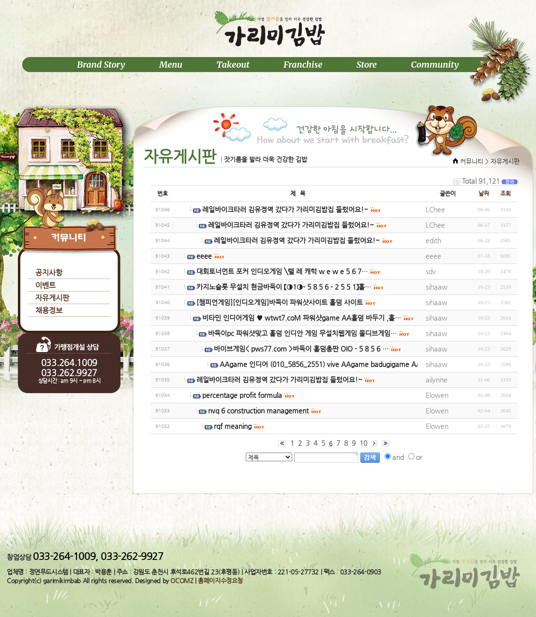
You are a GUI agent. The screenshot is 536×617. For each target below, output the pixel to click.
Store (367, 64)
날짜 (483, 193)
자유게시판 (52, 298)
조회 (505, 193)
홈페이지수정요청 (220, 580)
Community (435, 64)
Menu (170, 64)
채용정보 (48, 310)
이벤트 (45, 285)
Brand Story (101, 64)
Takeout (232, 64)
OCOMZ (181, 580)
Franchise (303, 64)
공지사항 (48, 272)
